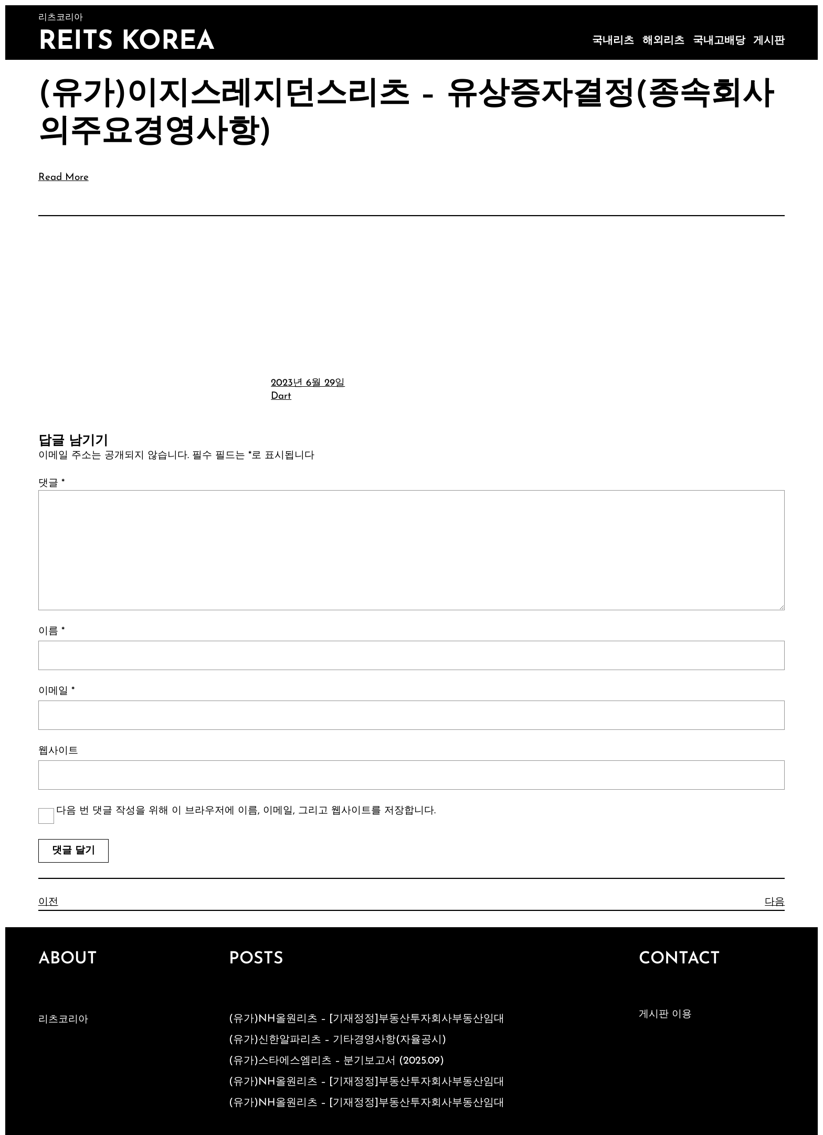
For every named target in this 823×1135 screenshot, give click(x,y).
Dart (281, 396)
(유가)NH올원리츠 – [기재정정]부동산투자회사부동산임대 (366, 1019)
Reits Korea (126, 42)
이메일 (56, 691)
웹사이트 (58, 751)
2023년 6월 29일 (308, 383)
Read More (63, 178)
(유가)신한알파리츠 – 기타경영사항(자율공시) (337, 1040)
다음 (775, 902)
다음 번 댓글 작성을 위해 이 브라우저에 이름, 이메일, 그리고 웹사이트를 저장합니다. (246, 811)
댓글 (51, 484)
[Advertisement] (411, 294)
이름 (51, 632)
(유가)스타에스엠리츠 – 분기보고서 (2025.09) (336, 1061)
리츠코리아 (63, 1020)
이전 (48, 902)
